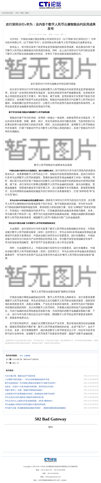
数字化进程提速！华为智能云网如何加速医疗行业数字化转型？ (31, 383)
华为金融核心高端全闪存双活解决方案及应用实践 (25, 404)
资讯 (22, 13)
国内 (27, 13)
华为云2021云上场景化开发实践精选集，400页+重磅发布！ (29, 401)
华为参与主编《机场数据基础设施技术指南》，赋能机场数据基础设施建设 (35, 408)
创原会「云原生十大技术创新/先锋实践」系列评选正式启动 (29, 386)
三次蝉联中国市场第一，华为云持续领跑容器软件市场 (27, 379)
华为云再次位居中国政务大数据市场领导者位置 (24, 397)
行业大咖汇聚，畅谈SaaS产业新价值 (25, 359)
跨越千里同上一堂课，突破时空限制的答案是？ (24, 390)
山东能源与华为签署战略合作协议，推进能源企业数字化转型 (30, 394)
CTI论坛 (56, 34)
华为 (21, 356)
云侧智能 (27, 356)
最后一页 (15, 363)
